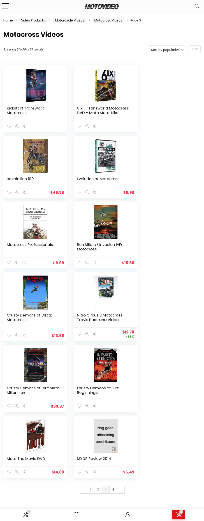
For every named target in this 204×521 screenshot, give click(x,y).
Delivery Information (80, 430)
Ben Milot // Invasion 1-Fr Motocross (165, 185)
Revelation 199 (155, 108)
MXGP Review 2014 (159, 326)
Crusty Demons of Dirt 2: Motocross (29, 256)
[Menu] (5, 6)
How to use (112, 415)
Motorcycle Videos (69, 20)
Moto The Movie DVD (93, 326)
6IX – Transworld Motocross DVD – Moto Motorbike (95, 112)
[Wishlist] (76, 515)
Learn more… (13, 446)
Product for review (85, 421)
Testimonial (112, 409)
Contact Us (80, 409)
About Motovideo (84, 415)
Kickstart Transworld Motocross (26, 110)
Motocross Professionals (97, 183)
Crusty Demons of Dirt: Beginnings (28, 328)
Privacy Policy (81, 438)
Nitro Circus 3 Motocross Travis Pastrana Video (97, 256)
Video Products (33, 20)
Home (8, 20)
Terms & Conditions (79, 446)
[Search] (197, 6)
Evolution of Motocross (28, 183)
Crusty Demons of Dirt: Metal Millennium (163, 256)
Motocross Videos (108, 20)
